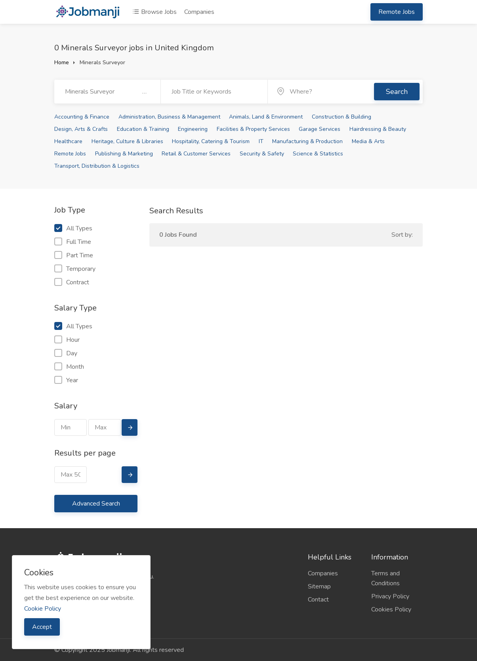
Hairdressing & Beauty (377, 129)
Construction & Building (341, 117)
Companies (199, 12)
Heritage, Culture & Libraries (127, 141)
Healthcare (68, 141)
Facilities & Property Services (253, 129)
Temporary (74, 268)
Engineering (193, 129)
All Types (73, 228)
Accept (42, 627)
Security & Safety (262, 153)
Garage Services (319, 129)
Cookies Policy (391, 609)
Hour (67, 339)
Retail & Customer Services (196, 153)
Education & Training (143, 129)
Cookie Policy (42, 608)
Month (69, 366)
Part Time (73, 255)
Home (61, 62)
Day (65, 353)
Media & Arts (368, 141)
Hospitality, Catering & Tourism (211, 141)
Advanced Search (96, 503)
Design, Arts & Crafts (81, 129)
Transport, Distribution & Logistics (96, 166)
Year (66, 380)
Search (397, 91)
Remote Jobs (396, 12)
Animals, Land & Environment (266, 117)
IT (261, 141)
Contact (318, 599)
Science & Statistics (318, 153)
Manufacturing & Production (307, 141)
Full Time (72, 242)
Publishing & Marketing (124, 153)
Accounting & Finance (81, 117)
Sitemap (319, 586)
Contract (71, 282)
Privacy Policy (390, 596)
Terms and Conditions (385, 578)
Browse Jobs (154, 12)
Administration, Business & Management (169, 117)
